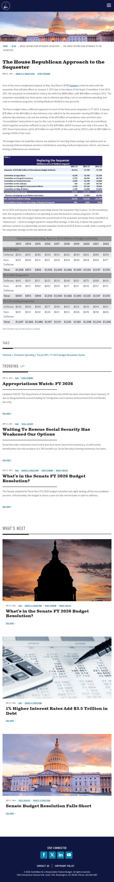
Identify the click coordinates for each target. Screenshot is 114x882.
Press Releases (24, 800)
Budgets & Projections (33, 606)
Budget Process (65, 606)
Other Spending (50, 606)
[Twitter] (52, 855)
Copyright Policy (64, 865)
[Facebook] (43, 855)
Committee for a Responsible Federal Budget (6, 6)
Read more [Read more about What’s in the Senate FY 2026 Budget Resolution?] (10, 623)
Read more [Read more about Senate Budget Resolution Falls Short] (10, 813)
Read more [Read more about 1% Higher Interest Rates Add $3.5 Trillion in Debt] (10, 721)
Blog (20, 606)
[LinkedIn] (60, 855)
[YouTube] (68, 855)
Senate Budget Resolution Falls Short (48, 806)
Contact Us (43, 865)
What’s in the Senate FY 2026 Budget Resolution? (47, 614)
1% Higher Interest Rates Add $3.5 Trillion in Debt (57, 711)
